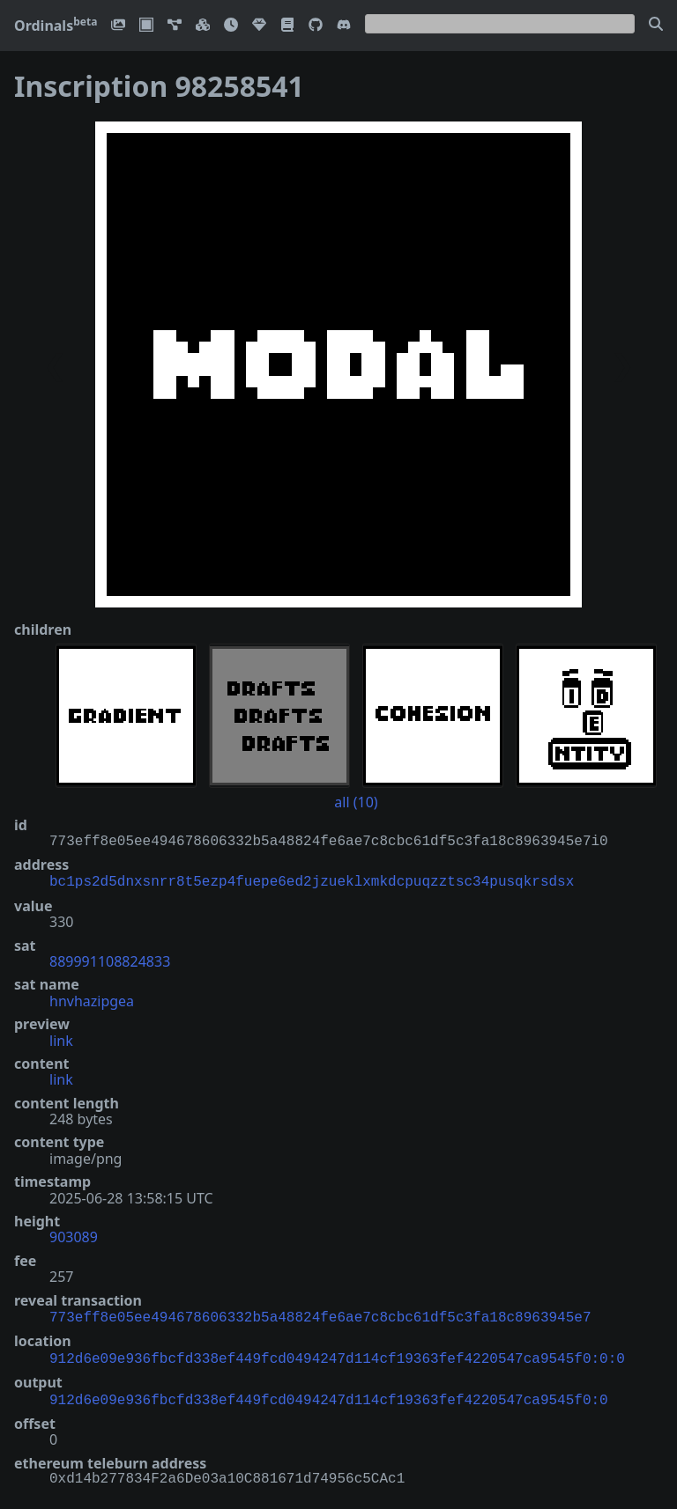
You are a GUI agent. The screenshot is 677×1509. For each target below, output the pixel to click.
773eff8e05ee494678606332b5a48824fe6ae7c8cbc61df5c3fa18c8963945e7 (320, 1314)
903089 (73, 1235)
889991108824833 (109, 959)
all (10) (355, 802)
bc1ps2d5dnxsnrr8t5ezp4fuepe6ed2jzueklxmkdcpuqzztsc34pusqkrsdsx (311, 880)
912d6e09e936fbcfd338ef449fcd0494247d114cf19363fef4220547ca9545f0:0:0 (337, 1354)
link (61, 1039)
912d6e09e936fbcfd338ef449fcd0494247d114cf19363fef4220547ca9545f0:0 (328, 1393)
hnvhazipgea (91, 999)
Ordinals (55, 25)
